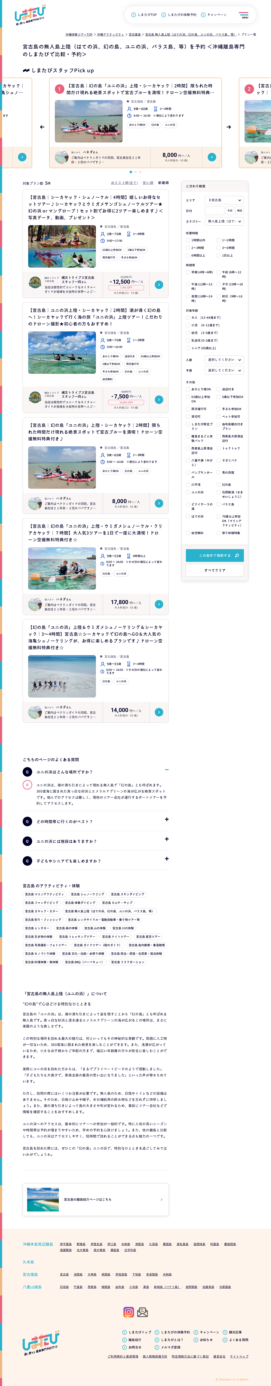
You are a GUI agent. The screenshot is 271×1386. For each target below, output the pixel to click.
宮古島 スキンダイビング (127, 894)
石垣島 (64, 1287)
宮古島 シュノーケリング (87, 894)
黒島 (146, 1287)
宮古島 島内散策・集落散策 (147, 945)
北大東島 (82, 1250)
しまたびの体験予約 (182, 15)
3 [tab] (140, 172)
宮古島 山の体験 (95, 928)
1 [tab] (131, 172)
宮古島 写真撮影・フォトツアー (46, 945)
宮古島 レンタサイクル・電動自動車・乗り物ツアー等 (104, 920)
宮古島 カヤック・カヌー (41, 911)
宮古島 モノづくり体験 (40, 954)
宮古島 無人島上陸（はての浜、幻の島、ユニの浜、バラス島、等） (110, 911)
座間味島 (199, 1244)
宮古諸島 (30, 1274)
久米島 (28, 1262)
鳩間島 (105, 1287)
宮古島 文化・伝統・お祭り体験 (83, 954)
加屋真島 (208, 1287)
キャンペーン (217, 15)
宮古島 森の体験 (66, 928)
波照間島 (191, 1287)
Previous (42, 127)
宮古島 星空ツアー (148, 937)
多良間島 (152, 1274)
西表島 (92, 1287)
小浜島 (133, 1287)
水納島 (125, 1244)
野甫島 (81, 1244)
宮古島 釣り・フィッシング (43, 920)
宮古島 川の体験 (123, 928)
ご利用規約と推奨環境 (123, 1356)
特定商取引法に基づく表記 (190, 1356)
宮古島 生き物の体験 (38, 937)
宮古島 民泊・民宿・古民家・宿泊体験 (136, 954)
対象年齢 (192, 310)
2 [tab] (135, 172)
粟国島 (167, 1244)
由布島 (119, 1287)
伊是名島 (96, 1244)
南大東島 (99, 1250)
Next (229, 127)
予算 (189, 370)
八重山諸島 (32, 1287)
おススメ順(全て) (124, 182)
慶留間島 (230, 1244)
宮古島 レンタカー (37, 928)
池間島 (78, 1274)
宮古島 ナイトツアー (115, 937)
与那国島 (225, 1287)
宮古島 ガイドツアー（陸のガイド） (98, 945)
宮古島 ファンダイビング (41, 903)
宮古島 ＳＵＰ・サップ (117, 903)
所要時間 (192, 233)
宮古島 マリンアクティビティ (44, 894)
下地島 (136, 1274)
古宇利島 (130, 1250)
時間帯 (190, 265)
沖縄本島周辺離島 (38, 1244)
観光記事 (235, 1332)
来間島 (105, 1274)
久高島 (153, 1244)
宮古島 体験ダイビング (80, 903)
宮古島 (64, 1274)
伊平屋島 (66, 1244)
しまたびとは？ (172, 1340)
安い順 (148, 182)
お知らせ (206, 1340)
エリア (190, 200)
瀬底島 (114, 1250)
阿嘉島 (214, 1244)
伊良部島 (121, 1274)
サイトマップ (239, 1356)
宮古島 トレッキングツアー (77, 937)
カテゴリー (193, 221)
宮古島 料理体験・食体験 (41, 962)
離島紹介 (135, 1340)
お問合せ (135, 1347)
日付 (189, 211)
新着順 (163, 182)
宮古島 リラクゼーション (127, 962)
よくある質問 (239, 1340)
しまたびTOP (147, 15)
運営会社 (219, 1356)
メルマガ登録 (170, 1347)
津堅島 (139, 1244)
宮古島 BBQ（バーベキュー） (84, 962)
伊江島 (111, 1244)
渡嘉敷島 (66, 1250)
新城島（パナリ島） (167, 1287)
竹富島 (78, 1287)
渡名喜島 (182, 1244)
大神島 (92, 1274)
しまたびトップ (140, 1332)
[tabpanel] (135, 123)
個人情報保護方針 (155, 1356)
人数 (189, 360)
